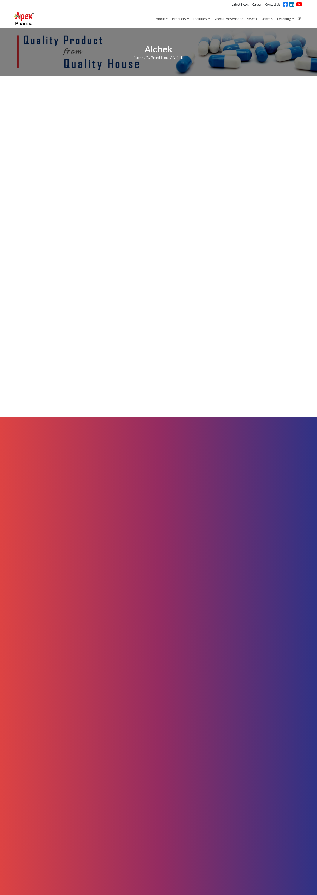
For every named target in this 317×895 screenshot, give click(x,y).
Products (180, 19)
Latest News (240, 4)
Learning (285, 19)
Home (138, 58)
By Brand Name (157, 58)
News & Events (260, 19)
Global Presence (228, 19)
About (162, 19)
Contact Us (272, 4)
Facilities (201, 19)
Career (257, 4)
